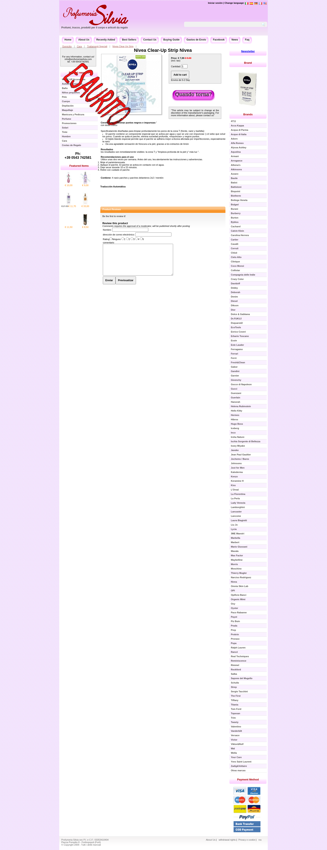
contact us (208, 115)
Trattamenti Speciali (97, 46)
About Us (83, 39)
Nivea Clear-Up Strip (122, 46)
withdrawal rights (227, 840)
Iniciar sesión (215, 3)
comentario (108, 242)
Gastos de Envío (196, 39)
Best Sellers (129, 39)
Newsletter (248, 51)
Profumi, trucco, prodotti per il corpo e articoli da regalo (94, 27)
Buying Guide (171, 39)
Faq (247, 39)
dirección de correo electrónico (118, 234)
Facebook (219, 39)
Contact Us (149, 39)
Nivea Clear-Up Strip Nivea (163, 50)
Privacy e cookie (247, 840)
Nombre (107, 230)
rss (260, 840)
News (234, 39)
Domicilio (67, 46)
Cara (79, 46)
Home (67, 39)
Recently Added (105, 39)
